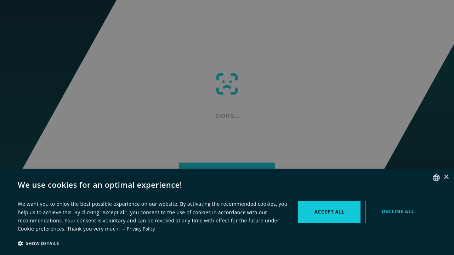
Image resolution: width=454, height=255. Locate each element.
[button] (153, 243)
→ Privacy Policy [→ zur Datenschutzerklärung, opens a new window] (138, 229)
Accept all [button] (329, 211)
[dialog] (227, 127)
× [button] (446, 177)
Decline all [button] (397, 211)
